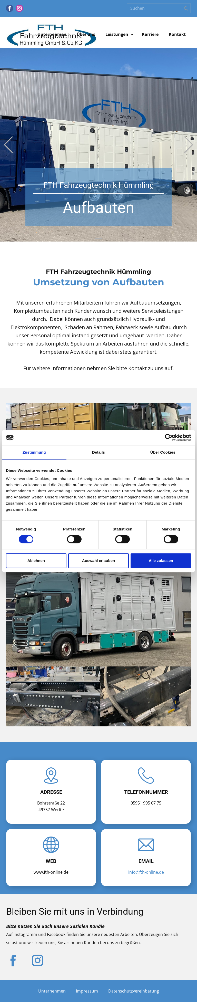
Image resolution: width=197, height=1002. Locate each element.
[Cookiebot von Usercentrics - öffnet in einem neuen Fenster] (168, 437)
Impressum (87, 991)
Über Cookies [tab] (162, 452)
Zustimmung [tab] (34, 452)
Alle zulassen (161, 560)
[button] (8, 144)
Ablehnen (36, 560)
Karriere (150, 34)
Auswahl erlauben (98, 560)
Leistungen (116, 34)
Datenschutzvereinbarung (133, 991)
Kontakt (177, 34)
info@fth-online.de (146, 872)
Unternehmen (51, 34)
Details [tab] (98, 452)
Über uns (86, 34)
